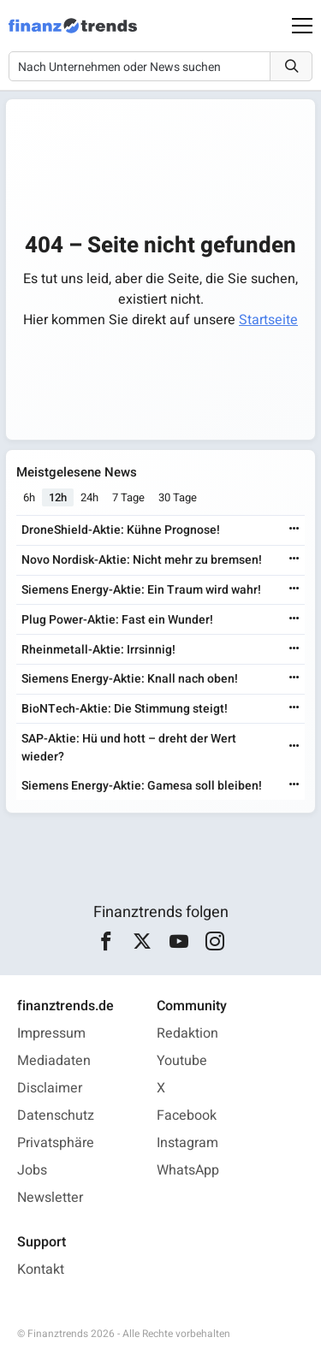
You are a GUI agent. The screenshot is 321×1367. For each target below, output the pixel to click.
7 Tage (128, 497)
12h (58, 497)
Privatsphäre (55, 1143)
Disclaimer (49, 1088)
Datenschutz (55, 1115)
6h (29, 497)
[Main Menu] (302, 25)
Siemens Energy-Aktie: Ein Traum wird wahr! (141, 590)
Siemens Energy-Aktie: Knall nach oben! (129, 679)
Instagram (187, 1143)
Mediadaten (54, 1060)
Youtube (182, 1060)
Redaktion (187, 1033)
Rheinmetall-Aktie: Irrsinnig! (98, 650)
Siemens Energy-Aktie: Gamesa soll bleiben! (141, 786)
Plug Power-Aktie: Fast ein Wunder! (117, 620)
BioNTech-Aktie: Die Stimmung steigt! (124, 709)
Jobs (32, 1170)
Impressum (51, 1033)
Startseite (268, 320)
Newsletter (50, 1197)
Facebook (187, 1115)
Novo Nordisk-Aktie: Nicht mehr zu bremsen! (141, 560)
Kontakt (40, 1269)
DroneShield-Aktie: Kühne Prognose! (120, 530)
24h (89, 497)
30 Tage (177, 497)
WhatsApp (188, 1170)
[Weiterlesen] (294, 530)
